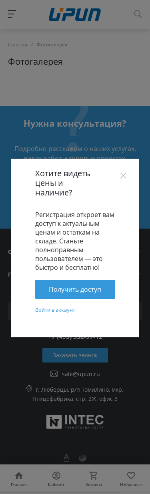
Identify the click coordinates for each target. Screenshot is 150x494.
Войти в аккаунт (55, 309)
